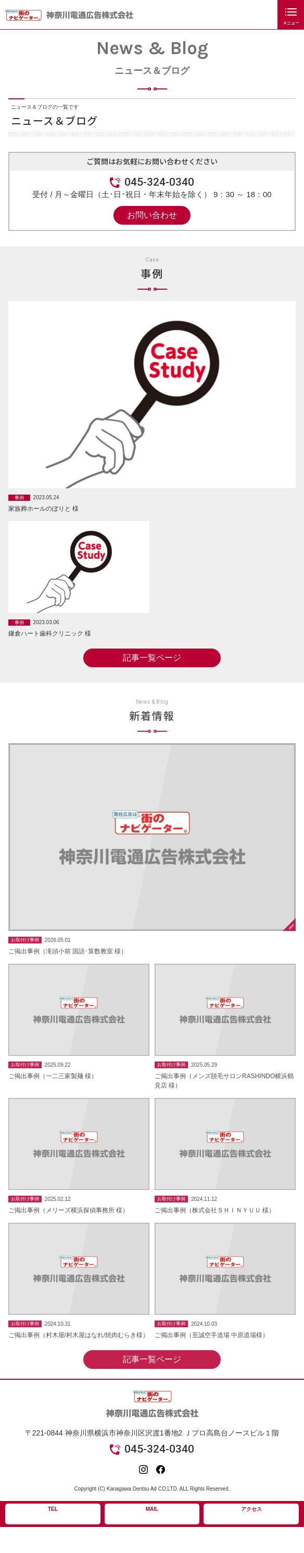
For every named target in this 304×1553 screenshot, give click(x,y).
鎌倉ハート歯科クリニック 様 (49, 635)
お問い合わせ (152, 215)
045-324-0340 (159, 182)
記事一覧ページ (152, 659)
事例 (19, 498)
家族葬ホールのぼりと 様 (43, 510)
